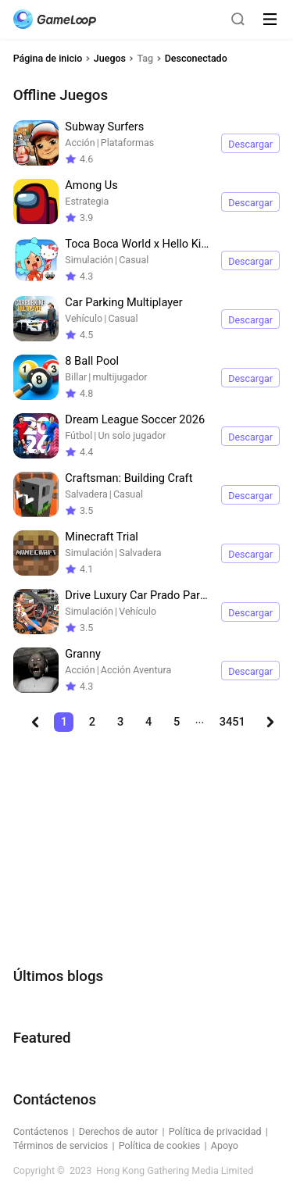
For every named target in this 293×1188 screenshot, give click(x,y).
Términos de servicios (61, 1145)
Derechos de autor (118, 1131)
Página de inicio (48, 58)
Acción (80, 142)
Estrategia (87, 201)
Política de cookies (160, 1145)
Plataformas (127, 142)
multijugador (119, 377)
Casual (133, 260)
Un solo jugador (132, 435)
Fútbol (78, 435)
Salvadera (86, 494)
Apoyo (224, 1145)
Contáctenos (41, 1131)
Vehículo (83, 318)
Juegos (110, 58)
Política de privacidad (215, 1131)
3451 (232, 722)
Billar (76, 377)
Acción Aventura (136, 670)
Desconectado (196, 58)
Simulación (89, 260)
